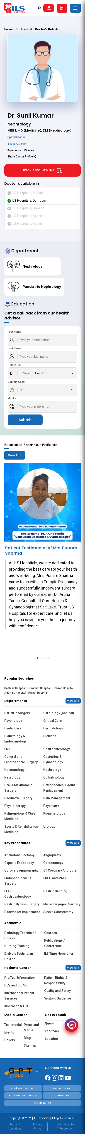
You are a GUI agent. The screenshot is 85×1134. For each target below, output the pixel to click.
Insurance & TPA (16, 1006)
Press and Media (31, 1027)
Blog (27, 1038)
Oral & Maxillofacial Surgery (18, 787)
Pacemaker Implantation (22, 912)
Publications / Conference (54, 943)
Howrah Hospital (63, 688)
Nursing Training (16, 946)
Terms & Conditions (15, 1126)
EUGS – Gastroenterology (17, 893)
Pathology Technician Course (20, 935)
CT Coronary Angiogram (61, 870)
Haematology (14, 770)
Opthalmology (53, 777)
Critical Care (52, 720)
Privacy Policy (37, 1126)
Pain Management (56, 798)
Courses (50, 933)
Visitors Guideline (57, 998)
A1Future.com (65, 1128)
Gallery (9, 1040)
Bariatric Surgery (17, 713)
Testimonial (12, 1025)
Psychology (13, 720)
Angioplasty (52, 855)
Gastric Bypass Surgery (21, 904)
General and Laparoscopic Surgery (21, 759)
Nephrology (52, 770)
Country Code (16, 381)
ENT (7, 749)
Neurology (12, 777)
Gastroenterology (56, 749)
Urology (49, 826)
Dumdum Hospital (39, 688)
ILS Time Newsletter (58, 953)
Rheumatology (54, 813)
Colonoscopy (53, 863)
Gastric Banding (55, 891)
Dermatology (53, 728)
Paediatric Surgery (18, 798)
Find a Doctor (62, 1088)
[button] (35, 658)
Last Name (14, 348)
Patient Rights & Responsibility (55, 980)
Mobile (12, 398)
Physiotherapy (15, 806)
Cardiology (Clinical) (58, 713)
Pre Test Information (19, 977)
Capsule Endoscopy (19, 863)
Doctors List (24, 29)
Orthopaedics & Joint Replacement (59, 787)
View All (14, 455)
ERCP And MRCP (55, 878)
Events (9, 1032)
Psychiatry (51, 806)
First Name (14, 331)
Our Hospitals (42, 1103)
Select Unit (15, 365)
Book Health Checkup (23, 1095)
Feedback (52, 1031)
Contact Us (61, 1095)
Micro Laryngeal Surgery (61, 904)
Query (49, 1023)
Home (8, 29)
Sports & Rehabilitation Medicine (21, 829)
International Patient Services (19, 995)
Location (51, 1039)
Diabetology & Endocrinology (15, 738)
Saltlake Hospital (15, 688)
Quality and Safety (57, 991)
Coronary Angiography (21, 870)
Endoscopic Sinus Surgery (17, 880)
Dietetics (49, 736)
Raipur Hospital (38, 692)
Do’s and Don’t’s (15, 985)
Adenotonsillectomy (19, 855)
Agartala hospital (15, 692)
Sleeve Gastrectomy (58, 912)
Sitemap (30, 1045)
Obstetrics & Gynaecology (53, 759)
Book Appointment (42, 170)
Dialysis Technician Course (18, 956)
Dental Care (12, 728)
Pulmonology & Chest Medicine (20, 816)
